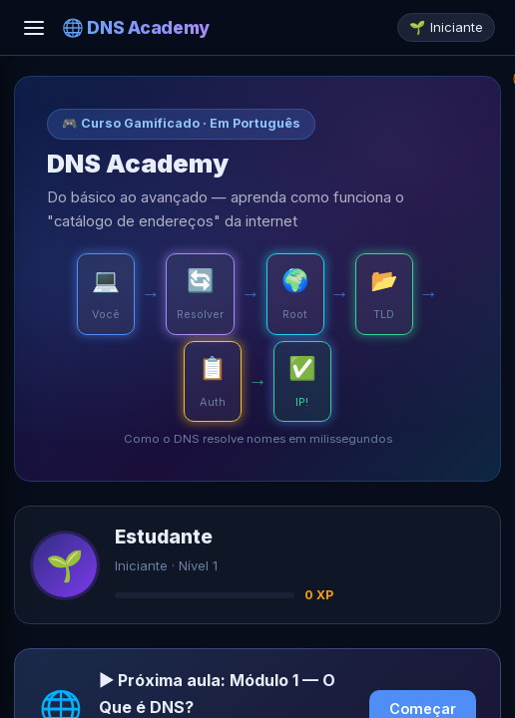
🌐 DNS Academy (136, 27)
